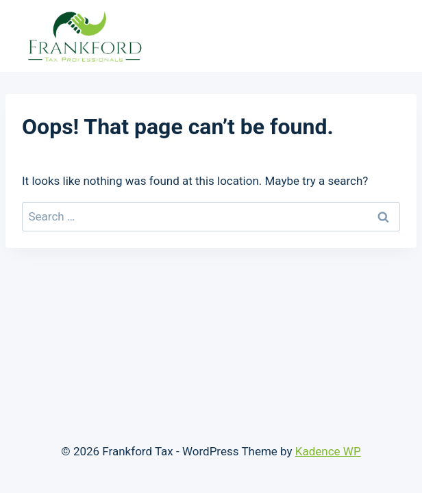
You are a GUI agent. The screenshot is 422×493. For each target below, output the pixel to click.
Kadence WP (328, 451)
